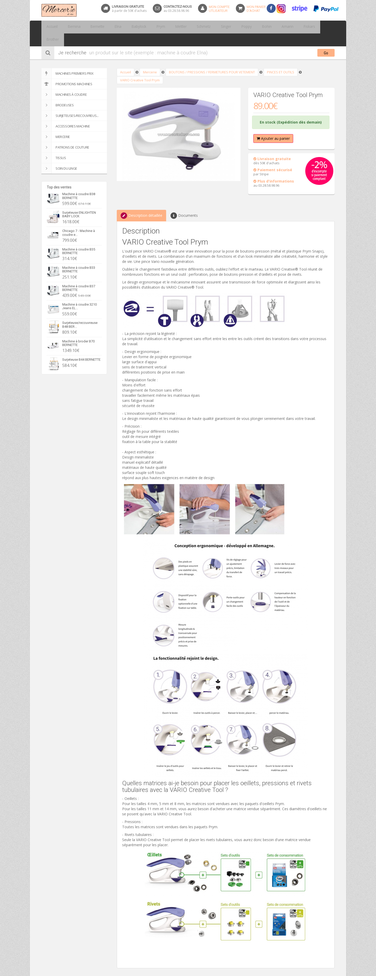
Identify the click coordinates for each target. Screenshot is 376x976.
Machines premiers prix (67, 60)
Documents (184, 203)
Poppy (220, 27)
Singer (202, 27)
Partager (124, 973)
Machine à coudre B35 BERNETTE (78, 238)
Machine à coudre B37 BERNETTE (78, 275)
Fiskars (273, 27)
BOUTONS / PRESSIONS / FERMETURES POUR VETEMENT (212, 59)
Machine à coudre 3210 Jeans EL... (79, 293)
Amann (254, 27)
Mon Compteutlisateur (219, 9)
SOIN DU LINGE (59, 155)
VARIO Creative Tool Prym (140, 67)
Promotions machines (66, 71)
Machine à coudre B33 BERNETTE (78, 256)
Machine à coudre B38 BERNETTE (78, 183)
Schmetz (182, 27)
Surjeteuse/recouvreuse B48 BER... (79, 311)
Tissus (53, 145)
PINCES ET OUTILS (280, 59)
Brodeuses (57, 92)
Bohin (236, 27)
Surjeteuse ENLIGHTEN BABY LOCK (79, 201)
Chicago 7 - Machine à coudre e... (78, 219)
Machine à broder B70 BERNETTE (78, 330)
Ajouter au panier (273, 125)
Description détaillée (141, 203)
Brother (293, 27)
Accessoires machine (65, 113)
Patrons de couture (65, 134)
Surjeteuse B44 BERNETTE (81, 347)
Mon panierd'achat (256, 9)
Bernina (70, 27)
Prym (145, 27)
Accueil (50, 27)
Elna (108, 27)
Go (326, 40)
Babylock (127, 27)
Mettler (162, 27)
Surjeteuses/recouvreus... (70, 103)
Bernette (90, 27)
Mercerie (55, 124)
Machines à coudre (64, 81)
